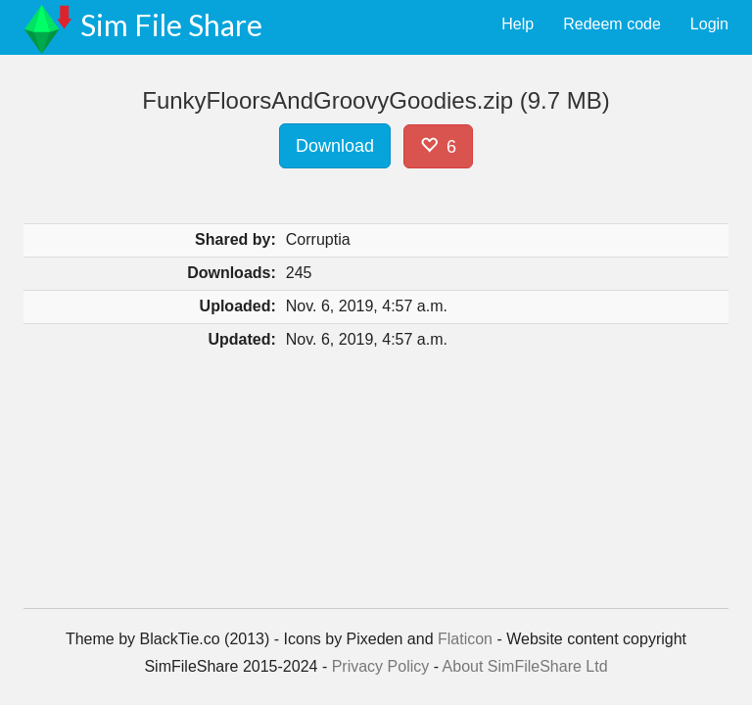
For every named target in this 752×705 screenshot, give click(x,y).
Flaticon (465, 639)
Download (335, 146)
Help (517, 24)
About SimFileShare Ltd (525, 666)
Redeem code (612, 24)
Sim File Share (171, 24)
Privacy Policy (381, 666)
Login (709, 24)
